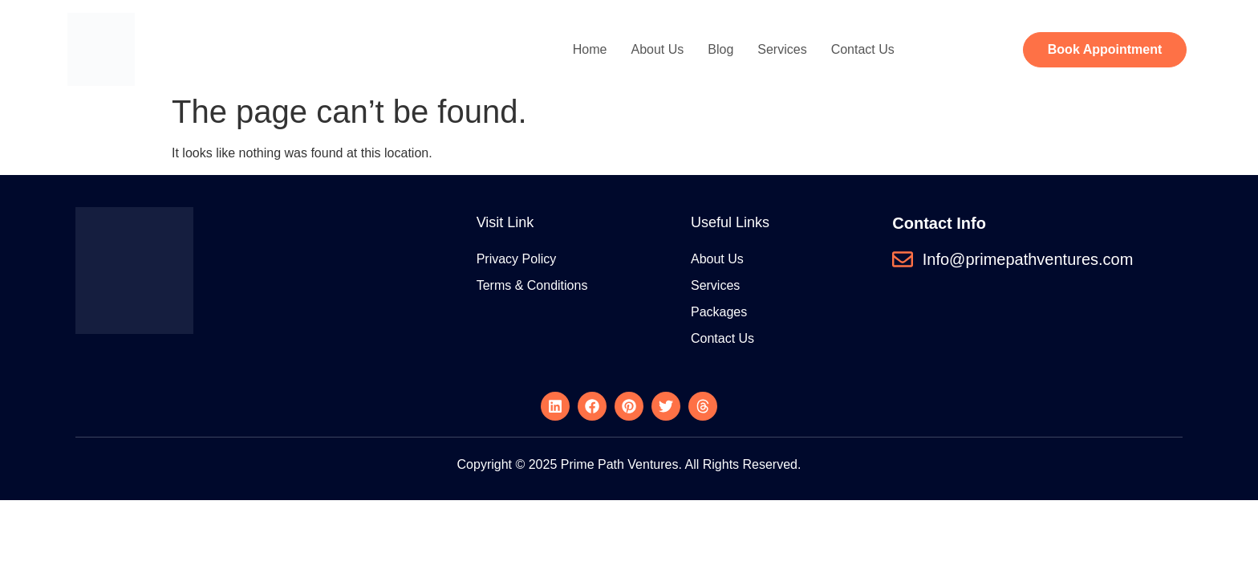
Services (781, 49)
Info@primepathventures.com (1028, 259)
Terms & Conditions (532, 285)
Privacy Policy (517, 259)
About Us (657, 49)
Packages (719, 312)
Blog (720, 49)
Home (590, 49)
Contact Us (863, 49)
